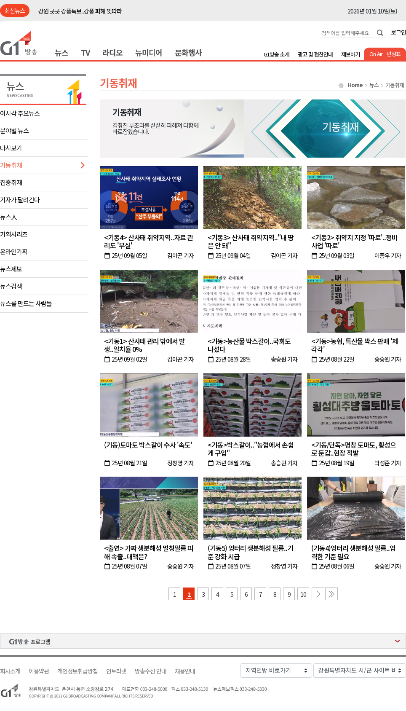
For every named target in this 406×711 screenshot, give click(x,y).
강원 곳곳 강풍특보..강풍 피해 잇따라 (80, 11)
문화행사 (188, 52)
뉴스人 (8, 216)
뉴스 (61, 52)
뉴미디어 (148, 52)
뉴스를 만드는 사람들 (26, 303)
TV (85, 52)
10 (303, 594)
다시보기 (11, 147)
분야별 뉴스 (14, 130)
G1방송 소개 (276, 54)
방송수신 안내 (150, 671)
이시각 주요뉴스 (20, 113)
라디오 (112, 52)
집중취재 (11, 182)
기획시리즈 (13, 234)
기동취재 (11, 165)
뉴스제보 (11, 268)
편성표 (394, 54)
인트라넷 (116, 671)
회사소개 (10, 671)
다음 (318, 594)
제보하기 (350, 54)
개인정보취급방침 (77, 671)
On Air (375, 54)
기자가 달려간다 (20, 199)
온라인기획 (13, 251)
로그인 (398, 32)
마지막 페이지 (331, 594)
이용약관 (39, 671)
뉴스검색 (11, 286)
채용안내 (185, 671)
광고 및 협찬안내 (315, 54)
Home (355, 85)
